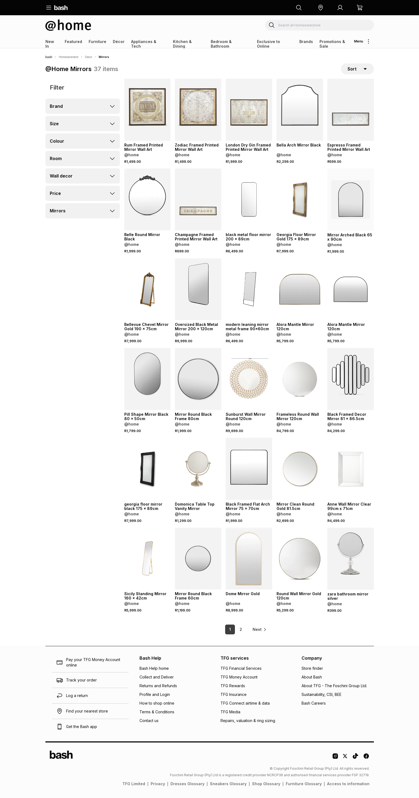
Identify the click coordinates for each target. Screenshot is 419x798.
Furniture (97, 41)
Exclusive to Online (268, 43)
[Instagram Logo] (335, 758)
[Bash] (48, 57)
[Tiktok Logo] (355, 758)
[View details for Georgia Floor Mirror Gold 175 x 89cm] (300, 200)
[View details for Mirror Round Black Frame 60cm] (198, 559)
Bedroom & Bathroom (221, 43)
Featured (73, 41)
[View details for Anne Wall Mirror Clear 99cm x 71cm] (350, 469)
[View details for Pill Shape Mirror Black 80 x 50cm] (147, 379)
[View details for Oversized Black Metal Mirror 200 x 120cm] (198, 289)
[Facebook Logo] (366, 758)
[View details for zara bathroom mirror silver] (350, 559)
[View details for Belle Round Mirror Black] (147, 200)
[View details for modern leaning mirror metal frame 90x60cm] (249, 289)
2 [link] (241, 629)
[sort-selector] (357, 68)
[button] (320, 7)
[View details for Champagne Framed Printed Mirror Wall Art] (198, 200)
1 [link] (230, 629)
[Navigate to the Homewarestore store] (68, 25)
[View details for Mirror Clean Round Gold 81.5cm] (300, 469)
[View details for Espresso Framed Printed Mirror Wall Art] (350, 110)
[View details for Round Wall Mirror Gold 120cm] (300, 559)
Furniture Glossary (304, 783)
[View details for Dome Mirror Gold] (249, 559)
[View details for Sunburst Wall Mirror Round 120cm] (249, 379)
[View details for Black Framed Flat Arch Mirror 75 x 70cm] (249, 469)
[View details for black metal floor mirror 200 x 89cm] (249, 200)
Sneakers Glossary (228, 783)
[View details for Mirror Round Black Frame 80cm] (198, 379)
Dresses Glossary (187, 783)
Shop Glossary (266, 783)
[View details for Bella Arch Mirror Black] (300, 110)
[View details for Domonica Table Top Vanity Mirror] (198, 469)
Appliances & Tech (143, 43)
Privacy (158, 783)
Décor (119, 41)
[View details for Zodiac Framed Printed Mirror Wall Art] (198, 110)
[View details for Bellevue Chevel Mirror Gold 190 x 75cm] (147, 289)
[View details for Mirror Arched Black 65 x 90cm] (350, 200)
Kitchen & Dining (182, 43)
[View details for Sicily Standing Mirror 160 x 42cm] (147, 559)
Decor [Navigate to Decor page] (88, 57)
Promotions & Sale (332, 43)
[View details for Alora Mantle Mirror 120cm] (300, 289)
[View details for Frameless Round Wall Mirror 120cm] (300, 379)
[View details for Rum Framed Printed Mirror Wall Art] (147, 110)
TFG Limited (133, 783)
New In (49, 43)
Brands (306, 41)
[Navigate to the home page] (61, 7)
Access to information (348, 783)
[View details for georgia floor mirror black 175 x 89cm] (147, 469)
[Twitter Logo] (345, 758)
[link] (260, 629)
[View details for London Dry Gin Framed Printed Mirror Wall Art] (249, 110)
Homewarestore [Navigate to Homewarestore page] (68, 57)
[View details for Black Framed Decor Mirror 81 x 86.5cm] (350, 379)
